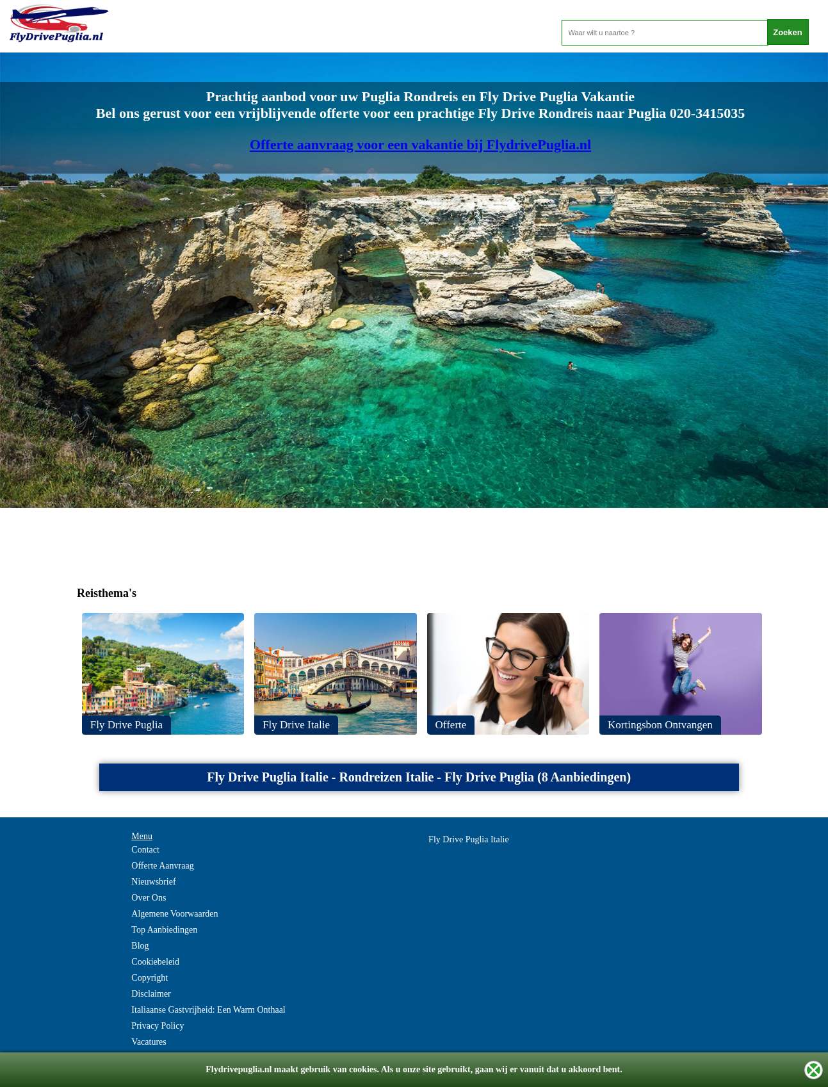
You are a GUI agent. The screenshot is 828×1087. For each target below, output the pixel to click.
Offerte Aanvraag (162, 865)
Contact (145, 849)
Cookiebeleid (155, 962)
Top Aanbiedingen (164, 930)
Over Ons (148, 898)
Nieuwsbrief (153, 882)
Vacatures (148, 1042)
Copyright (149, 978)
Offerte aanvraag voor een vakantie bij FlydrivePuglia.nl (420, 144)
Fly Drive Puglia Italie (468, 839)
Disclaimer (150, 994)
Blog (140, 946)
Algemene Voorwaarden (174, 914)
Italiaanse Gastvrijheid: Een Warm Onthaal (208, 1010)
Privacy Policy (157, 1026)
